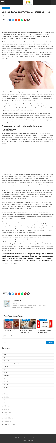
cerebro (6, 358)
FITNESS (6, 376)
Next (10, 335)
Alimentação (7, 352)
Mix (5, 391)
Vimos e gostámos (9, 424)
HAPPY (6, 388)
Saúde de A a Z (8, 412)
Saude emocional (9, 415)
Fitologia (6, 379)
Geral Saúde (5, 8)
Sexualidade (7, 421)
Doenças (6, 370)
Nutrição (6, 397)
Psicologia (7, 406)
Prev (5, 335)
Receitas (6, 409)
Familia (6, 373)
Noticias (6, 394)
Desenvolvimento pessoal (11, 364)
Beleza (6, 355)
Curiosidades (8, 361)
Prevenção (7, 403)
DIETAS (6, 367)
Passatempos (8, 400)
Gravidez (6, 385)
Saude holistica (8, 418)
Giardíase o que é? (9, 330)
